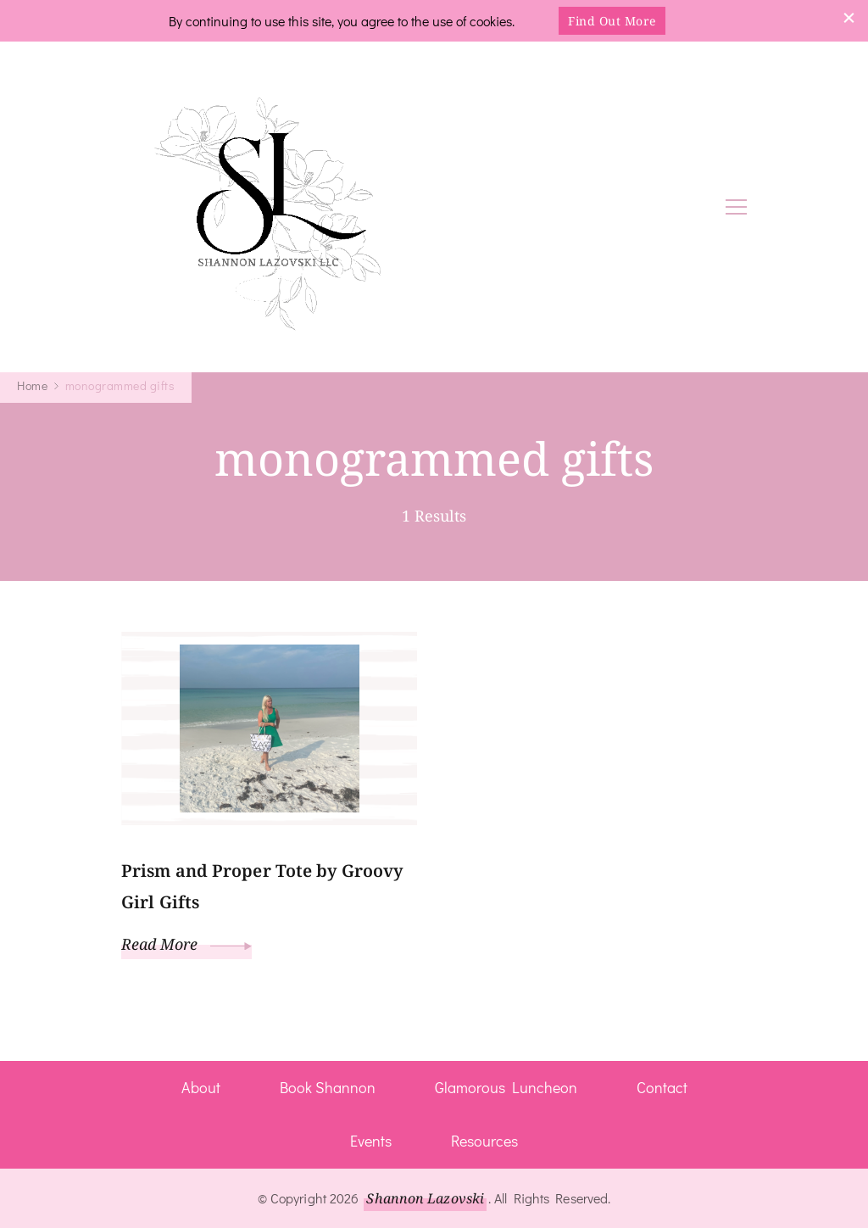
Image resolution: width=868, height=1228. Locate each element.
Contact (662, 1087)
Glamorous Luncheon (506, 1087)
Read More (186, 944)
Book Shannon (328, 1087)
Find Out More (612, 21)
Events (371, 1140)
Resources (484, 1140)
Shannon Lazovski (425, 1198)
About (200, 1087)
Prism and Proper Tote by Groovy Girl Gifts (262, 886)
